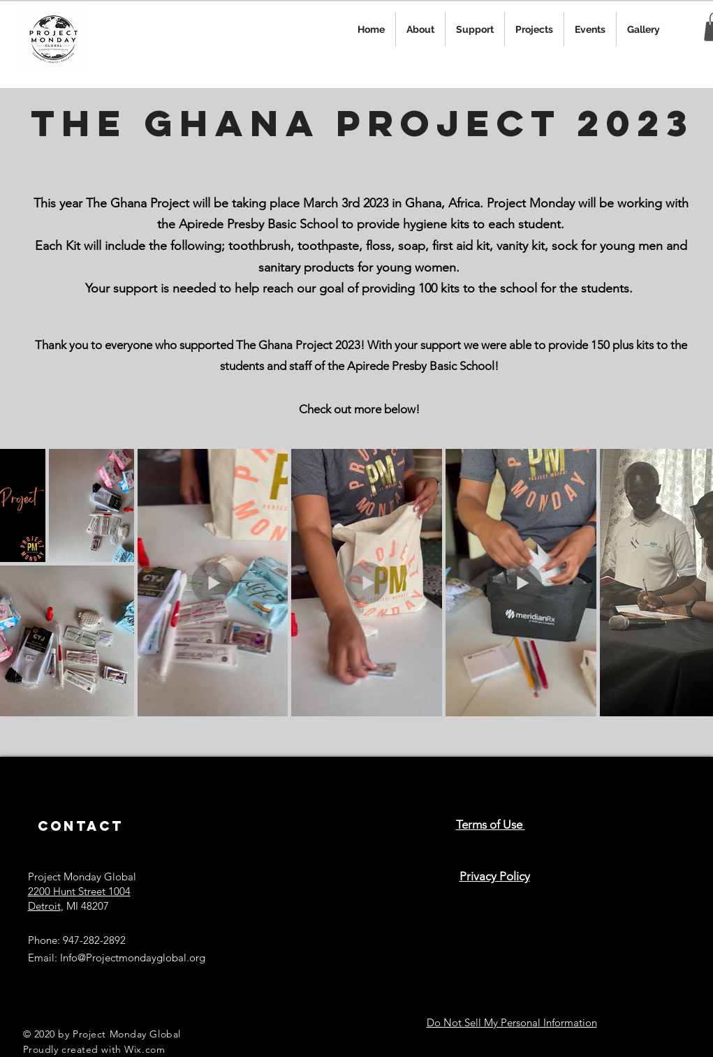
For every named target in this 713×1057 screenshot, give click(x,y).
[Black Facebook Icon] (325, 856)
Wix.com (144, 1049)
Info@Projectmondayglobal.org (132, 957)
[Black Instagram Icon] (278, 856)
